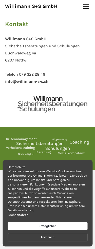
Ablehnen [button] (47, 237)
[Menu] (86, 6)
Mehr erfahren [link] (18, 215)
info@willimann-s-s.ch (26, 81)
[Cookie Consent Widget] (47, 203)
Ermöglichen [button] (47, 226)
